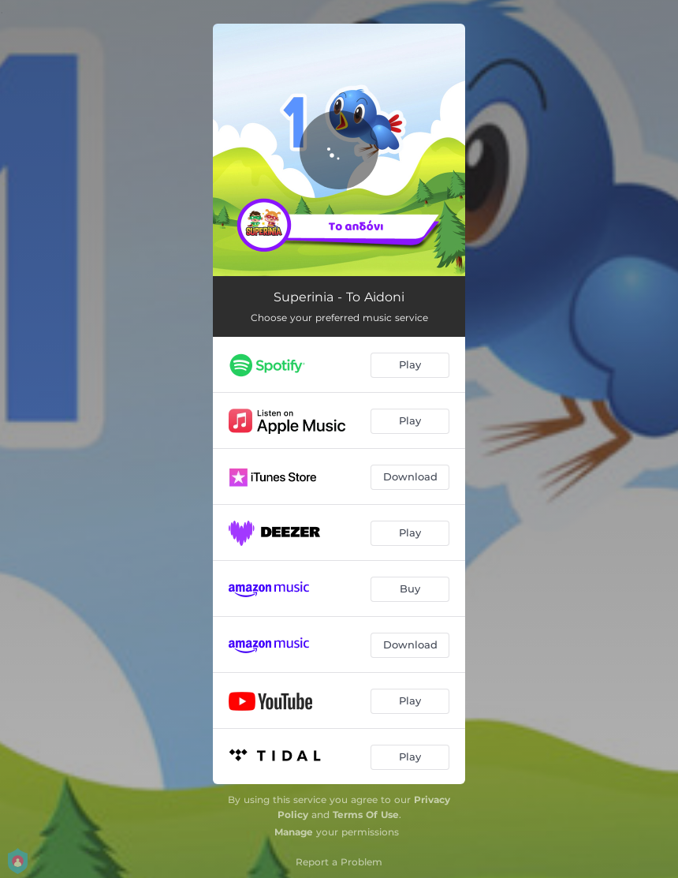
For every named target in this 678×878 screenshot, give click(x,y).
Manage (293, 832)
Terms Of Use (366, 814)
